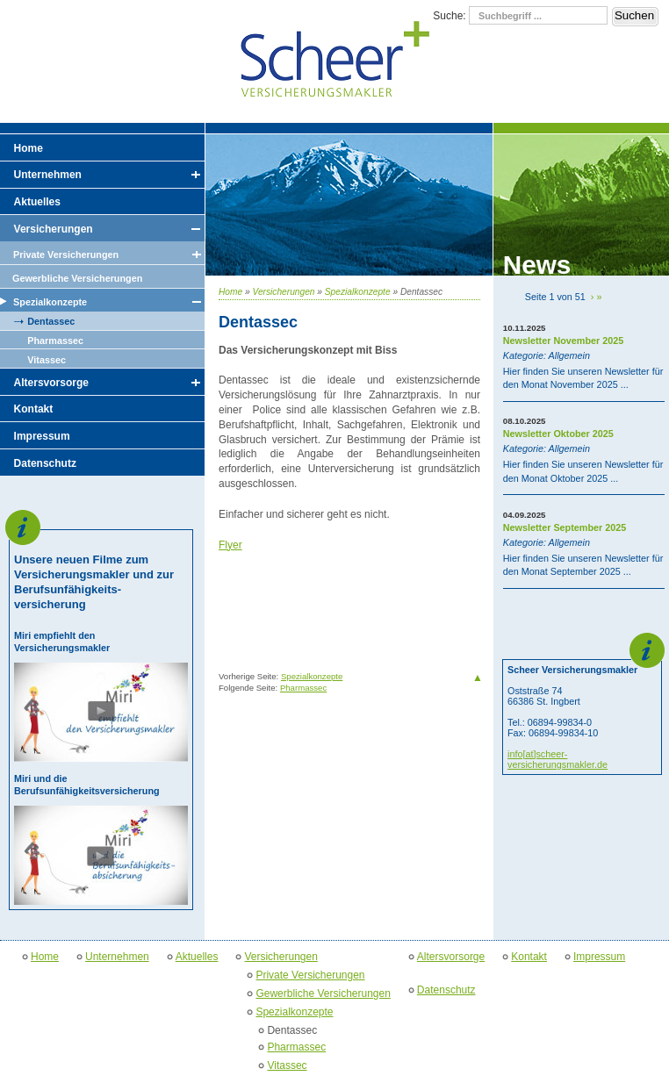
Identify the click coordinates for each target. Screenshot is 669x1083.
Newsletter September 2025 (564, 527)
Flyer (230, 545)
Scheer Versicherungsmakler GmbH (334, 61)
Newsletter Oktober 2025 (558, 433)
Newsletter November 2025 (563, 340)
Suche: (451, 16)
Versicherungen (284, 292)
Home (230, 292)
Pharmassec (303, 687)
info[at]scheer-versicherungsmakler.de (557, 759)
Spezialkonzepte (358, 292)
